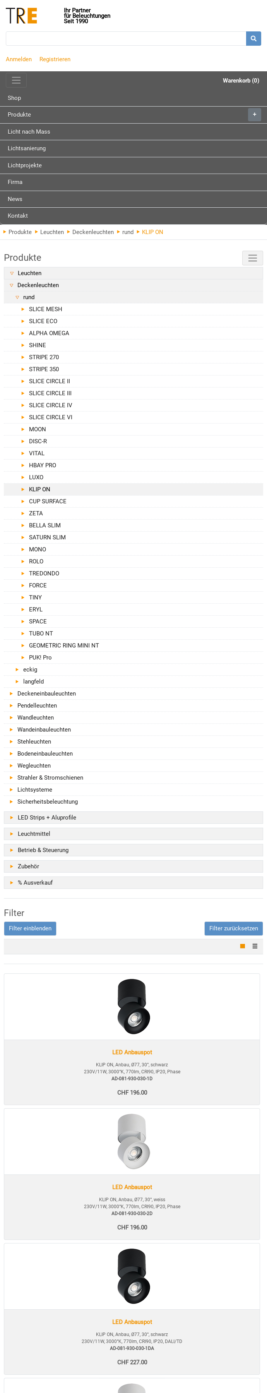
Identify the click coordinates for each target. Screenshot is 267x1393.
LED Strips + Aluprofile (47, 817)
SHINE (37, 345)
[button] (30, 928)
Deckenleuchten (90, 232)
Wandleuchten (35, 717)
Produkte (134, 114)
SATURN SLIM (47, 537)
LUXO (36, 477)
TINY (35, 597)
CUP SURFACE (48, 501)
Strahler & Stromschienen (50, 777)
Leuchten (49, 232)
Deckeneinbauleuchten (46, 693)
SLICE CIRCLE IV (50, 405)
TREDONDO (44, 573)
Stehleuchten (34, 741)
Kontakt (18, 215)
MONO (37, 549)
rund (125, 232)
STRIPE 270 (44, 357)
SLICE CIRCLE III (50, 393)
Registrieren (54, 59)
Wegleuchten (34, 765)
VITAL (36, 453)
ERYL (36, 609)
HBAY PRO (42, 465)
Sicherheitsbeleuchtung (47, 801)
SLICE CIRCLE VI (50, 417)
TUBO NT (41, 633)
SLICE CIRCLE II (49, 381)
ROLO (36, 561)
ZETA (36, 513)
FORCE (38, 585)
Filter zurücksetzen (233, 928)
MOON (37, 429)
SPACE (38, 621)
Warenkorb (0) (241, 80)
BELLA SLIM (45, 525)
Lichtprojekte (25, 165)
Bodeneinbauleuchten (45, 753)
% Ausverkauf (35, 882)
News (15, 199)
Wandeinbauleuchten (44, 729)
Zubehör (28, 866)
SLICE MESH (45, 309)
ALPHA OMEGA (49, 333)
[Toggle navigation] (16, 80)
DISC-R (38, 441)
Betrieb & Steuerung (43, 850)
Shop (14, 98)
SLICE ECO (43, 321)
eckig (30, 669)
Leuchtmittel (34, 833)
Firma (15, 182)
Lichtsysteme (34, 789)
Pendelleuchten (37, 705)
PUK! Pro (40, 657)
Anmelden (19, 59)
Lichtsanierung (27, 148)
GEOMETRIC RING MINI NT (64, 645)
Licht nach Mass (29, 131)
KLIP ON (39, 489)
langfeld (33, 681)
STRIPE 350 (44, 369)
